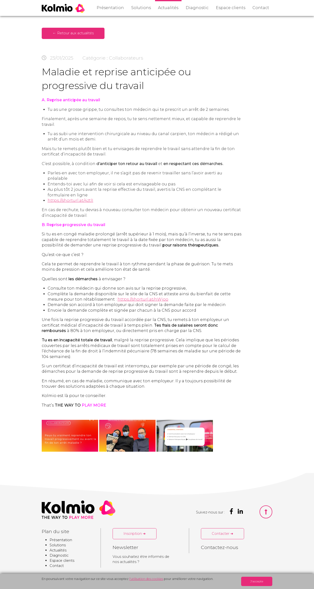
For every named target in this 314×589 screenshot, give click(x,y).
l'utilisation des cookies (146, 579)
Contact (260, 7)
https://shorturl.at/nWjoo (143, 299)
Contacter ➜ (222, 533)
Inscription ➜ (134, 533)
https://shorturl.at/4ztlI (70, 200)
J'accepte (256, 581)
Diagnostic (197, 7)
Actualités (168, 7)
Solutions (141, 7)
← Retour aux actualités (72, 33)
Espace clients (230, 7)
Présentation (110, 7)
